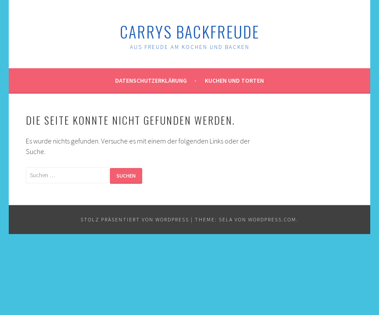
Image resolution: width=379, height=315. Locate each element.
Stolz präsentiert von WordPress (135, 219)
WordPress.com (272, 219)
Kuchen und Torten (234, 80)
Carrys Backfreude (190, 31)
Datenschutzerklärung (151, 80)
